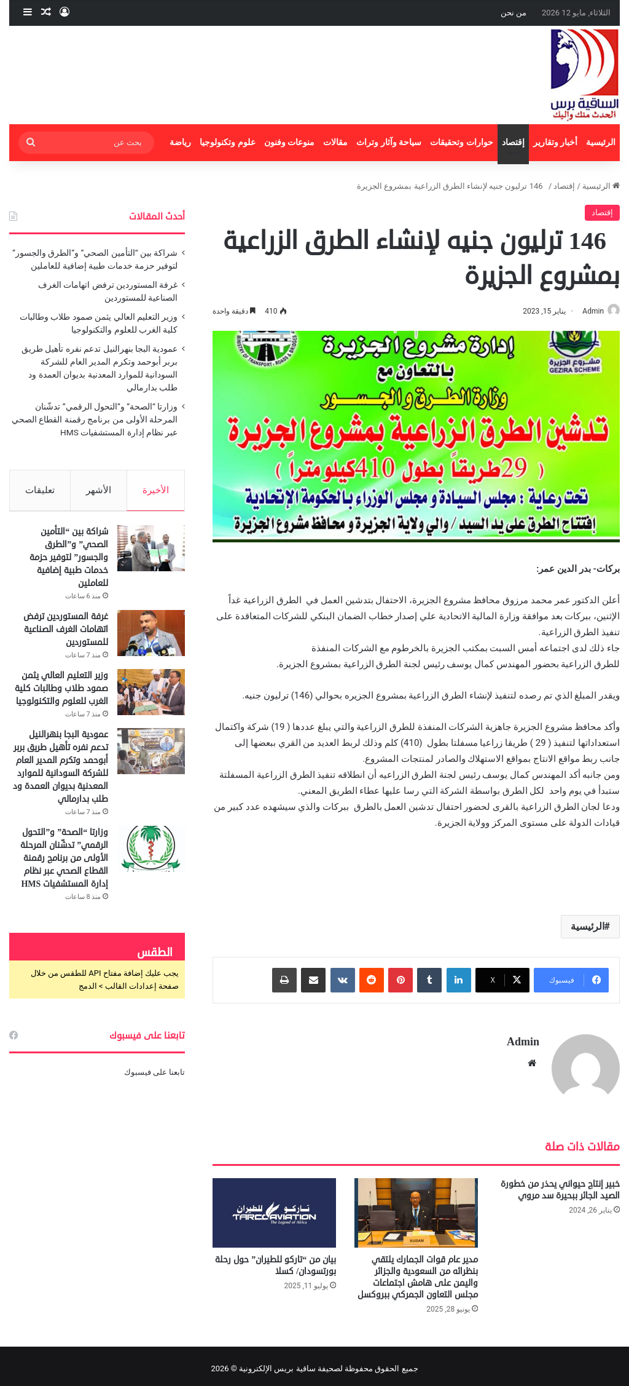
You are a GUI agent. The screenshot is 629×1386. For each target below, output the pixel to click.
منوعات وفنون (289, 142)
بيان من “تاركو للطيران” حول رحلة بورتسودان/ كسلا (275, 1260)
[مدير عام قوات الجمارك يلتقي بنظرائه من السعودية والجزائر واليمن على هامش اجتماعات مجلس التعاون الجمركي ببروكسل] (416, 1207)
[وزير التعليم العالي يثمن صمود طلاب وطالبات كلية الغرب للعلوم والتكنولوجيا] (151, 697)
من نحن (513, 12)
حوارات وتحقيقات (461, 142)
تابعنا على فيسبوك (154, 1077)
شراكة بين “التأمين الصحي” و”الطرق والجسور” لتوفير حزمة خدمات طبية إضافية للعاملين (68, 562)
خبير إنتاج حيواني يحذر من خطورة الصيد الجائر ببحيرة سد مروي (560, 1184)
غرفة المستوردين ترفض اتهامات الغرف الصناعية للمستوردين (65, 634)
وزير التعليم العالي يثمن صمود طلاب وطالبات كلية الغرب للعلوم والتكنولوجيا (61, 693)
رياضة (180, 142)
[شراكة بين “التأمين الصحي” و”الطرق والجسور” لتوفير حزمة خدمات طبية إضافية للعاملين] (151, 553)
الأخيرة (156, 490)
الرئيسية (600, 142)
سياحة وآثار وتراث (388, 142)
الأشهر (98, 490)
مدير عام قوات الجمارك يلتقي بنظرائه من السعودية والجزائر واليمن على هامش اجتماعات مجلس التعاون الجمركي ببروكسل (417, 1272)
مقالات (335, 142)
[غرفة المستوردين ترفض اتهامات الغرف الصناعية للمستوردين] (151, 638)
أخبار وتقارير (555, 142)
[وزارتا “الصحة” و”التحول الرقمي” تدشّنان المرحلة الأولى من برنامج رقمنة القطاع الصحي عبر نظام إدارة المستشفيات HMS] (151, 854)
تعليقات (40, 490)
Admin (587, 311)
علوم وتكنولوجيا (228, 142)
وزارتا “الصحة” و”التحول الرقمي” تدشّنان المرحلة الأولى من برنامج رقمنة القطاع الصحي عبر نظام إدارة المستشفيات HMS (95, 419)
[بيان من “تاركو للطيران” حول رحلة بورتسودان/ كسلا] (274, 1207)
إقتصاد (513, 142)
